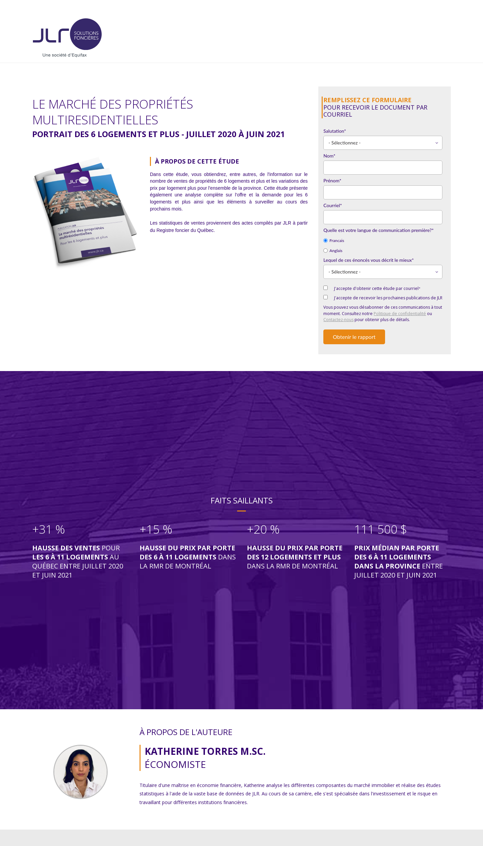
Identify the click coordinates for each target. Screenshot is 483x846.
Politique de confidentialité (400, 313)
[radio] (382, 240)
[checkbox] (382, 245)
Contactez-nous (338, 319)
